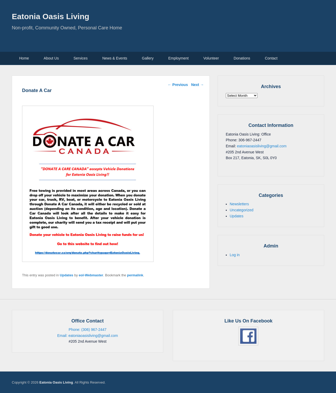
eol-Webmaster (91, 275)
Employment (178, 58)
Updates (66, 275)
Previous (178, 85)
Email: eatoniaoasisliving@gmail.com (87, 335)
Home (24, 58)
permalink (135, 275)
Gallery (148, 58)
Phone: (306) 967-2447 (88, 329)
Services (81, 58)
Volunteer (211, 58)
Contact (271, 58)
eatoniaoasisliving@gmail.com (262, 146)
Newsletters (239, 204)
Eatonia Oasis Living (50, 16)
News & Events (114, 58)
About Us (51, 58)
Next (197, 85)
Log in (235, 255)
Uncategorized (241, 210)
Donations (242, 58)
